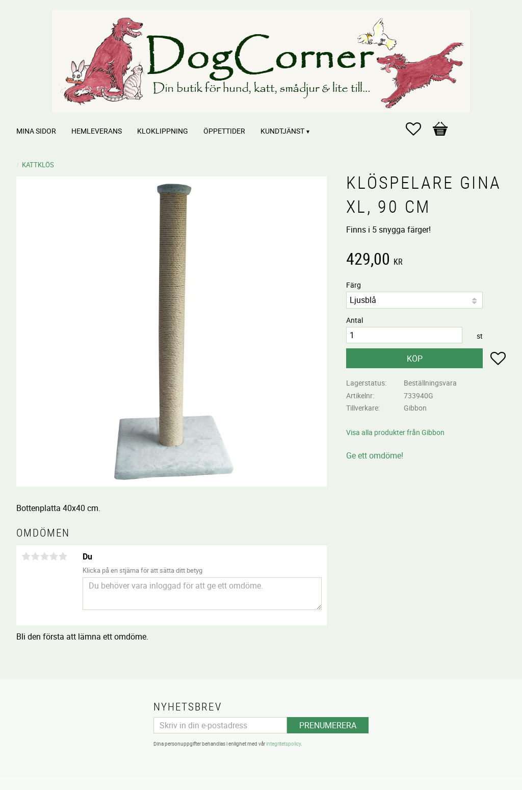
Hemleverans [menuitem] (96, 131)
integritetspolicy (283, 743)
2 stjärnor (35, 556)
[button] (418, 129)
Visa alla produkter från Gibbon (395, 432)
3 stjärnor (44, 556)
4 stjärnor (53, 556)
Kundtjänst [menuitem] (282, 131)
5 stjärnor (62, 556)
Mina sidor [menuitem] (36, 131)
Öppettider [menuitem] (224, 131)
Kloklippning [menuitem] (162, 131)
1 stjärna (26, 556)
